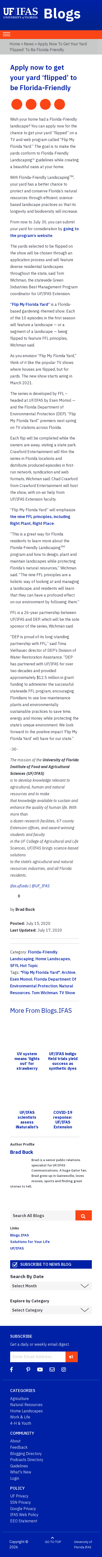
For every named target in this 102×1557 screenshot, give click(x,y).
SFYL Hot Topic (24, 965)
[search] (83, 1215)
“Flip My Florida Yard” (30, 304)
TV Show (67, 992)
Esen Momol (21, 979)
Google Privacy (23, 1508)
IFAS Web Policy (24, 1514)
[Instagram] (63, 1369)
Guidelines (19, 1465)
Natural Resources (26, 1404)
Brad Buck (21, 1152)
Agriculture (19, 1398)
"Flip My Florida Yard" (40, 972)
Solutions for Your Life (30, 1241)
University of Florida (83, 1544)
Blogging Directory (26, 1453)
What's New (20, 1472)
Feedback (19, 1447)
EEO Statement (23, 1520)
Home (14, 43)
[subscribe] (71, 1357)
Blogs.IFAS (19, 1235)
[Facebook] (11, 1369)
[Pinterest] (28, 1369)
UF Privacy (19, 1496)
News (29, 43)
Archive (68, 972)
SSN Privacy (20, 1502)
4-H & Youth (20, 1423)
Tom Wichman (45, 992)
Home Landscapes (53, 958)
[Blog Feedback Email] (52, 1369)
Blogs (62, 13)
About (15, 1441)
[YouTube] (40, 1369)
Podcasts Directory (26, 1459)
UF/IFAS (17, 1248)
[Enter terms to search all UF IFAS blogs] (42, 1215)
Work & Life (20, 1417)
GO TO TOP (53, 1542)
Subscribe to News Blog (45, 1264)
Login (14, 1478)
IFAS (88, 1547)
